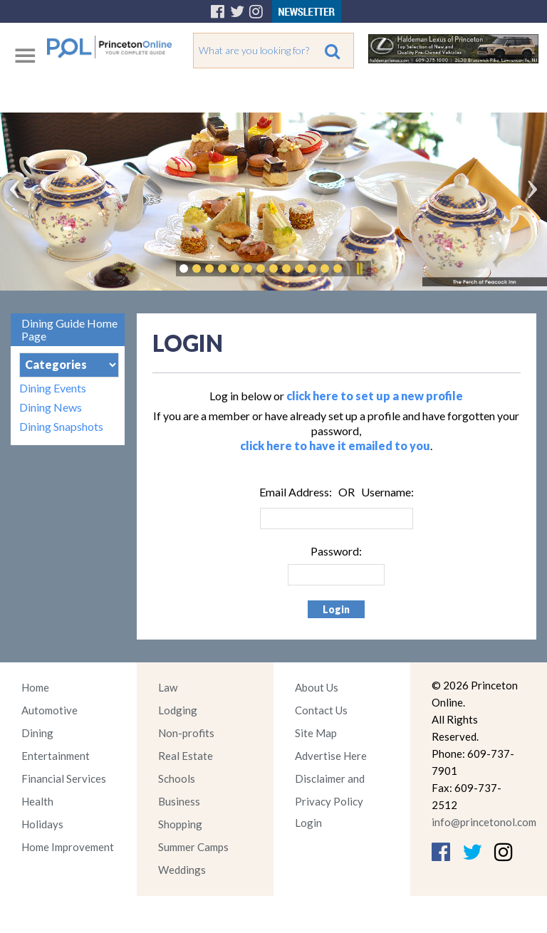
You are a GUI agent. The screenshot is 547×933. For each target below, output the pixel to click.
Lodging (177, 710)
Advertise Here (331, 755)
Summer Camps (193, 846)
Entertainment (55, 755)
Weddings (182, 869)
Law (167, 687)
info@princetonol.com (484, 821)
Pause (359, 268)
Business (179, 801)
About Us (316, 687)
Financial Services (63, 778)
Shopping (180, 824)
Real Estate (185, 755)
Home (35, 687)
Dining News (50, 407)
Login (308, 822)
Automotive (49, 710)
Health (37, 801)
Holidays (42, 824)
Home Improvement (67, 846)
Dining (37, 732)
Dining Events (52, 388)
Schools (176, 778)
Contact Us (321, 710)
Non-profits (186, 732)
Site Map (316, 732)
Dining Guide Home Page (69, 329)
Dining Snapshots (61, 426)
